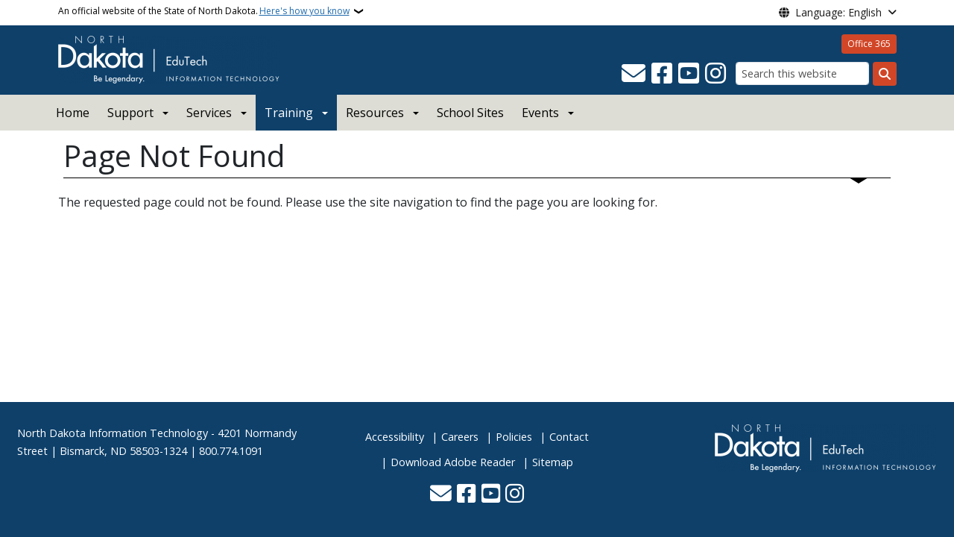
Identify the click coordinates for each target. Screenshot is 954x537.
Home (72, 112)
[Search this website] (802, 73)
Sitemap (552, 462)
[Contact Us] (633, 74)
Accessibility (394, 437)
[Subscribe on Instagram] (715, 74)
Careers (459, 437)
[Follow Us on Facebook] (661, 74)
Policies (514, 437)
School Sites (470, 112)
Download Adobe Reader (453, 462)
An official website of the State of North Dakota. (204, 11)
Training (289, 112)
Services (209, 112)
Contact (569, 437)
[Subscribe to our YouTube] (688, 74)
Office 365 (869, 43)
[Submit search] (885, 74)
